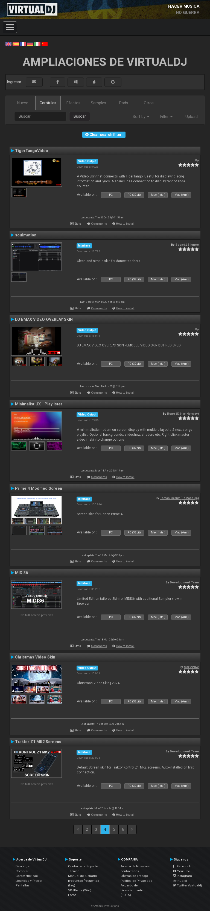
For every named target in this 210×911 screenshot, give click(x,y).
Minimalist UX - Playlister (38, 404)
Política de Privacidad (136, 881)
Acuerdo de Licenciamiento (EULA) (132, 890)
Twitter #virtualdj (187, 885)
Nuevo (22, 103)
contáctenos (130, 871)
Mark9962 (191, 667)
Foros (72, 895)
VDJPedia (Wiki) (79, 890)
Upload (191, 116)
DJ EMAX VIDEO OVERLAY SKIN (44, 319)
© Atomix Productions (105, 906)
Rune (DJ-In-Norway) (183, 414)
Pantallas (23, 885)
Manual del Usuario (82, 876)
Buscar (80, 116)
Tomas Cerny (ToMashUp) (179, 498)
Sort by (141, 116)
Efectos (73, 103)
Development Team (184, 582)
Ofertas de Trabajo (134, 876)
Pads (123, 103)
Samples (98, 103)
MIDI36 (21, 573)
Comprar (22, 871)
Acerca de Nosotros (135, 866)
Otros (149, 103)
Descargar (23, 866)
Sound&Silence (187, 245)
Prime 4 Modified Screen (38, 488)
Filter (166, 116)
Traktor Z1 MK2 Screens (38, 742)
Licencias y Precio (29, 881)
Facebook (182, 866)
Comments (99, 223)
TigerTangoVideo (31, 151)
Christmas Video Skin (35, 657)
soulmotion (25, 235)
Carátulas (48, 103)
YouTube (181, 871)
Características (27, 876)
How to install (125, 223)
